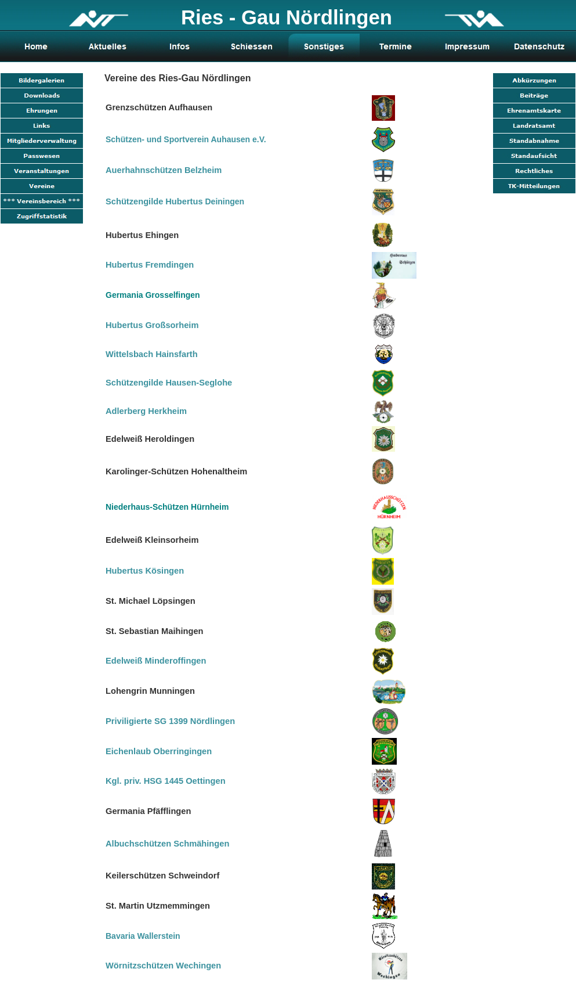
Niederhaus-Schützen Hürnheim (167, 507)
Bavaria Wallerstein (143, 936)
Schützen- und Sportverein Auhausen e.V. (186, 139)
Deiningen (175, 201)
